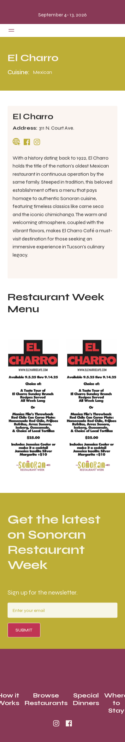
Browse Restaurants (46, 699)
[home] (62, 30)
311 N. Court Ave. (56, 128)
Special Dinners (86, 699)
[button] (11, 30)
